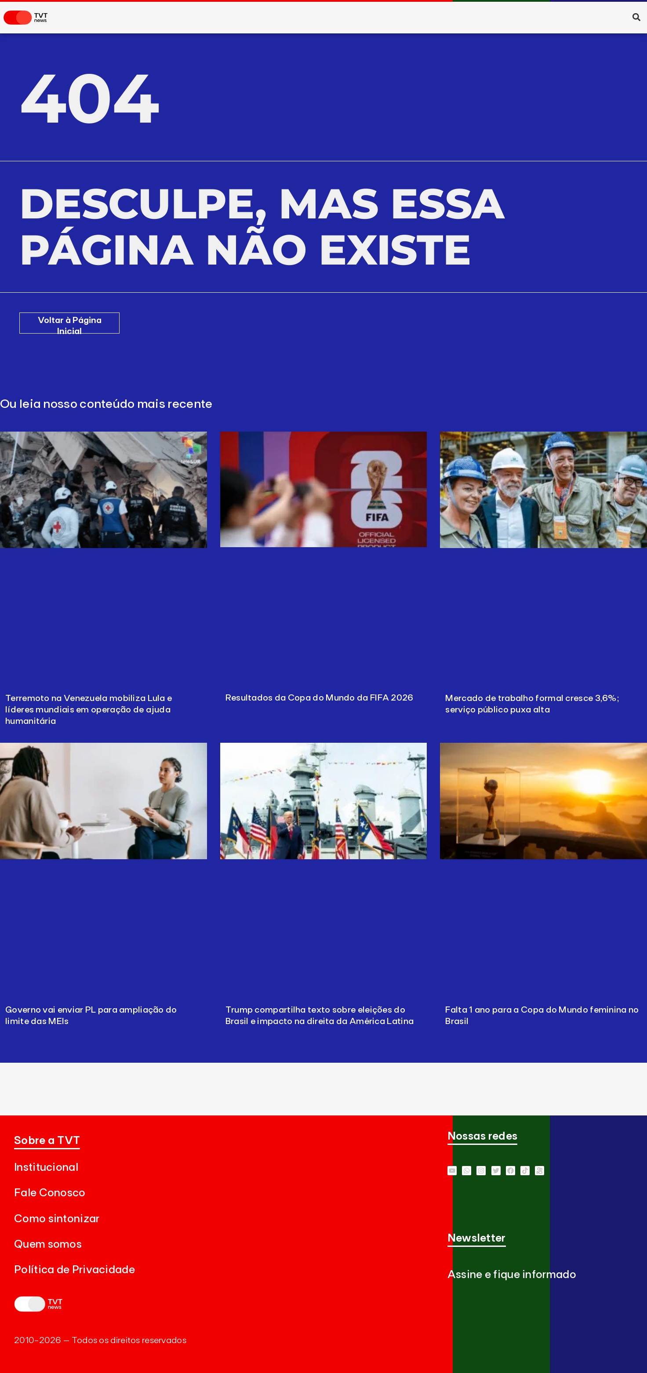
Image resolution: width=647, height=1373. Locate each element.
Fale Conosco (50, 1193)
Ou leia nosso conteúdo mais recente (106, 404)
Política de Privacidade (74, 1269)
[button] (636, 17)
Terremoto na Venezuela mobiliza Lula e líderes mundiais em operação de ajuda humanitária (88, 710)
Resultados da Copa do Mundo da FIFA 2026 (319, 698)
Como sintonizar (57, 1218)
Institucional (46, 1167)
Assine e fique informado (511, 1274)
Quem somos (48, 1244)
